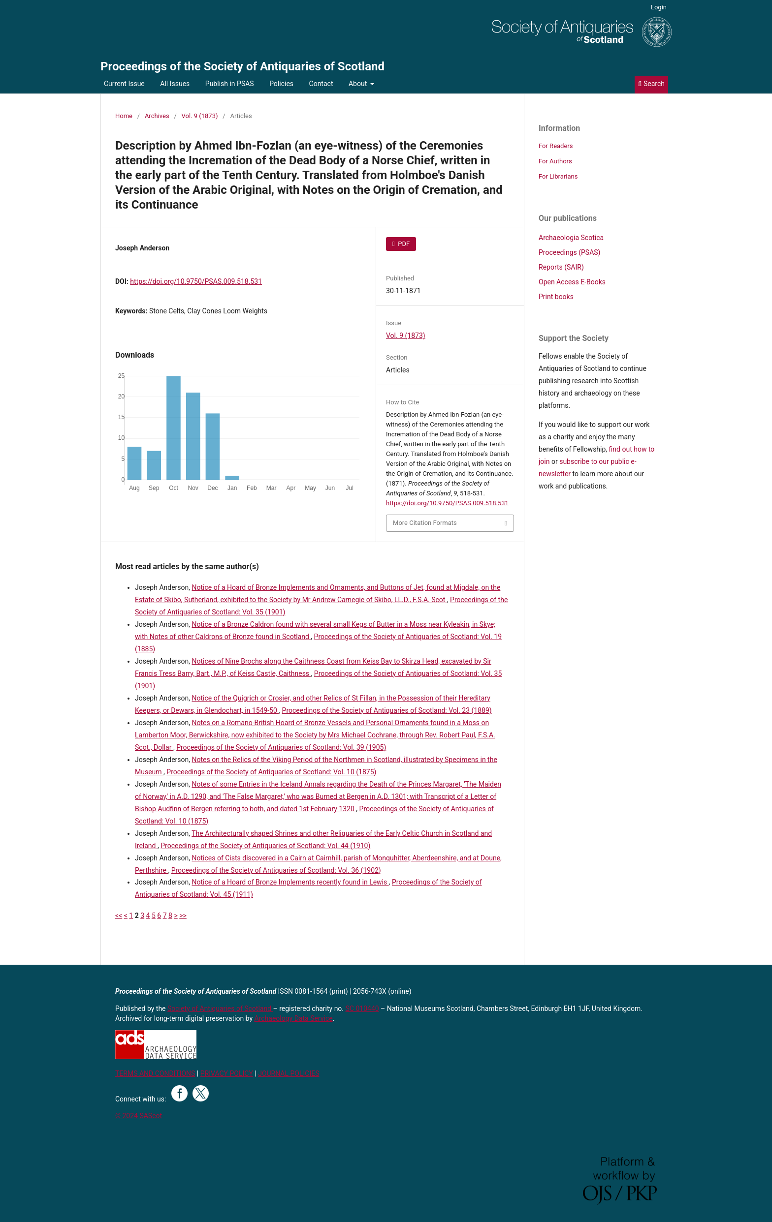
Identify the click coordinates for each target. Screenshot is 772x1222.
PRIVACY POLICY (226, 1073)
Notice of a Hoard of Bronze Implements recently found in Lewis (290, 882)
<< (118, 915)
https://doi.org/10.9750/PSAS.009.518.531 (196, 281)
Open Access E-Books (572, 282)
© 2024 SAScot (138, 1116)
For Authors (555, 161)
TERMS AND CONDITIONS (155, 1073)
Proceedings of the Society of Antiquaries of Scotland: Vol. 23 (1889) (387, 710)
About (359, 84)
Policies (281, 84)
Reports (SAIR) (561, 267)
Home (123, 116)
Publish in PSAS (229, 84)
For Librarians (558, 176)
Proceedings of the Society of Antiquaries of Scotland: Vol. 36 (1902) (276, 870)
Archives (157, 116)
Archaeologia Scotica (571, 238)
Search (651, 84)
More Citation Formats (425, 522)
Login (659, 7)
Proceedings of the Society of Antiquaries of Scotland (242, 66)
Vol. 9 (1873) (200, 116)
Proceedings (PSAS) (569, 252)
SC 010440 (362, 1008)
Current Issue (124, 84)
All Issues (175, 84)
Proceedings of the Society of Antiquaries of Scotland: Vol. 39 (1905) (281, 747)
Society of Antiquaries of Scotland (220, 1008)
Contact (321, 84)
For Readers (556, 146)
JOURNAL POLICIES (288, 1073)
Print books (556, 297)
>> (183, 915)
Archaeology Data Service (294, 1018)
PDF (403, 243)
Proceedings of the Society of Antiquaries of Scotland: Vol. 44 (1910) (265, 846)
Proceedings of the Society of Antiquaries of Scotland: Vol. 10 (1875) (271, 772)
